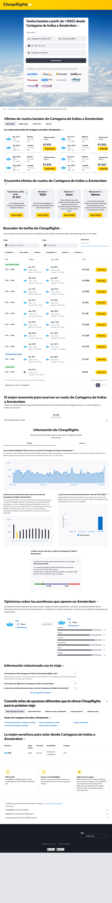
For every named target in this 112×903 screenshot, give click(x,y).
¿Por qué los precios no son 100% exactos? (57, 816)
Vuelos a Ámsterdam (81, 721)
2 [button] (102, 383)
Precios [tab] (29, 441)
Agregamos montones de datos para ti (57, 812)
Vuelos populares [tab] (77, 710)
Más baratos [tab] (10, 122)
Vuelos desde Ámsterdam (48, 724)
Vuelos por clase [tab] (93, 710)
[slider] (109, 244)
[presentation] (78, 26)
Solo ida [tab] (48, 122)
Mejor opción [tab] (23, 122)
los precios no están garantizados (53, 802)
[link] (16, 213)
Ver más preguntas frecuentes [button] (40, 691)
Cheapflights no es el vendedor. (57, 808)
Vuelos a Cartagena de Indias (49, 721)
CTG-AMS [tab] (56, 413)
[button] (39, 45)
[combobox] (32, 32)
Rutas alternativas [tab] (34, 710)
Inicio (4, 107)
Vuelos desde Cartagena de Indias (16, 724)
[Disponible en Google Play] (51, 848)
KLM (17, 619)
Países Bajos (12, 107)
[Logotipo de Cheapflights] (15, 5)
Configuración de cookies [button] (49, 842)
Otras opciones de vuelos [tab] (15, 710)
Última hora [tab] (37, 122)
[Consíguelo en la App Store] (60, 848)
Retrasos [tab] (82, 441)
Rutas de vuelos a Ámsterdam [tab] (55, 710)
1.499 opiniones (21, 626)
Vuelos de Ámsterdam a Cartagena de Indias (20, 721)
